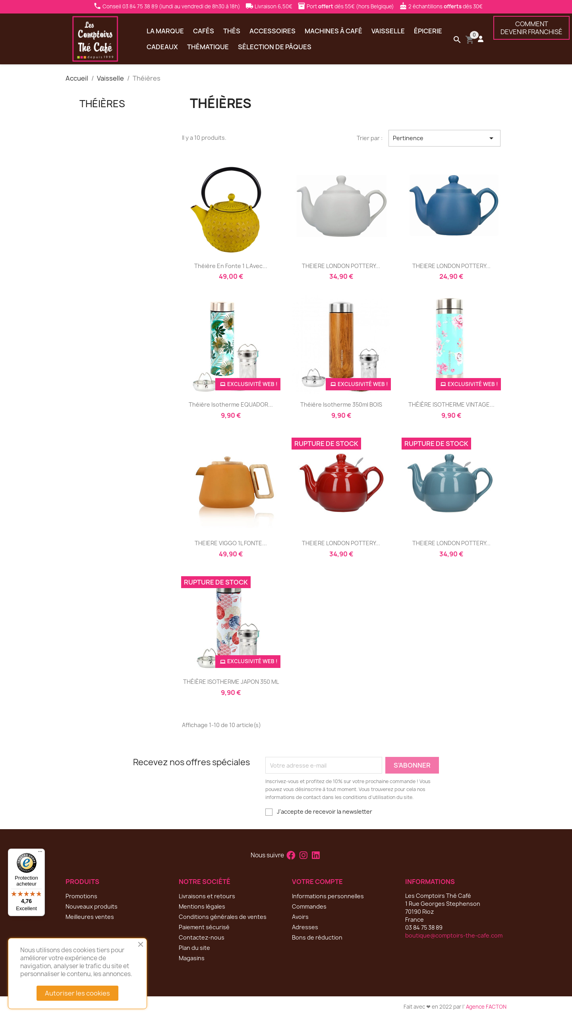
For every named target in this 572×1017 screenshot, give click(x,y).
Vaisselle (388, 31)
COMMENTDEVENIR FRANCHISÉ (531, 27)
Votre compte (317, 881)
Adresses (305, 927)
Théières (102, 103)
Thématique (208, 46)
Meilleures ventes (90, 917)
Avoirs (300, 917)
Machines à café (333, 31)
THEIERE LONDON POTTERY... (341, 266)
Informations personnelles (328, 896)
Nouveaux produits (92, 906)
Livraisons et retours (207, 896)
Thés (231, 31)
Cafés (203, 31)
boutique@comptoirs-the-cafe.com (453, 935)
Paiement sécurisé (204, 927)
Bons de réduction (317, 937)
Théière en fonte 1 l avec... (230, 266)
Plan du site (194, 947)
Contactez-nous (201, 937)
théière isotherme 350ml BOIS (341, 404)
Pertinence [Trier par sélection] (444, 138)
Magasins (192, 958)
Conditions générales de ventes (223, 917)
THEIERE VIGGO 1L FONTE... (231, 543)
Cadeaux (162, 46)
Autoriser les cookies (77, 993)
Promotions (81, 896)
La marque (165, 31)
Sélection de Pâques (274, 46)
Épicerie (428, 31)
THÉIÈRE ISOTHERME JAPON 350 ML (231, 681)
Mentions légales (202, 906)
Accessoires (272, 31)
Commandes (309, 906)
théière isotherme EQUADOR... (231, 404)
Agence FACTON (486, 1006)
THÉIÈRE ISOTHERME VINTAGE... (451, 404)
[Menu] (40, 853)
